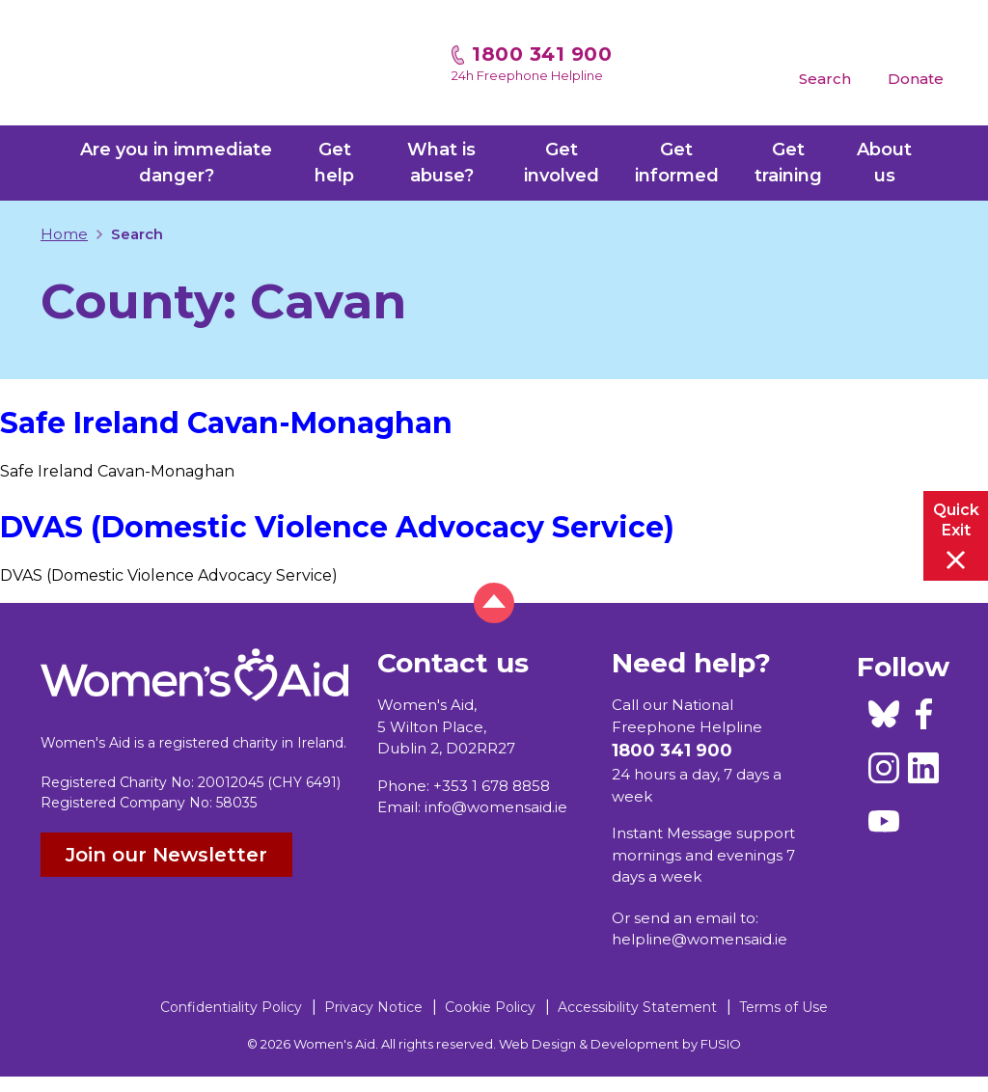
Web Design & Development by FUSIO (620, 1043)
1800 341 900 (542, 54)
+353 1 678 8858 (491, 786)
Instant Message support (703, 833)
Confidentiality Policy (231, 1007)
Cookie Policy (490, 1007)
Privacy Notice (373, 1007)
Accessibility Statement (637, 1007)
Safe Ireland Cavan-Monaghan (226, 423)
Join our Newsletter (166, 854)
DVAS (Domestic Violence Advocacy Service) (337, 527)
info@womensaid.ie (496, 807)
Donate (916, 78)
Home (64, 234)
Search (825, 78)
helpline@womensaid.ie (699, 939)
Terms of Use (783, 1007)
